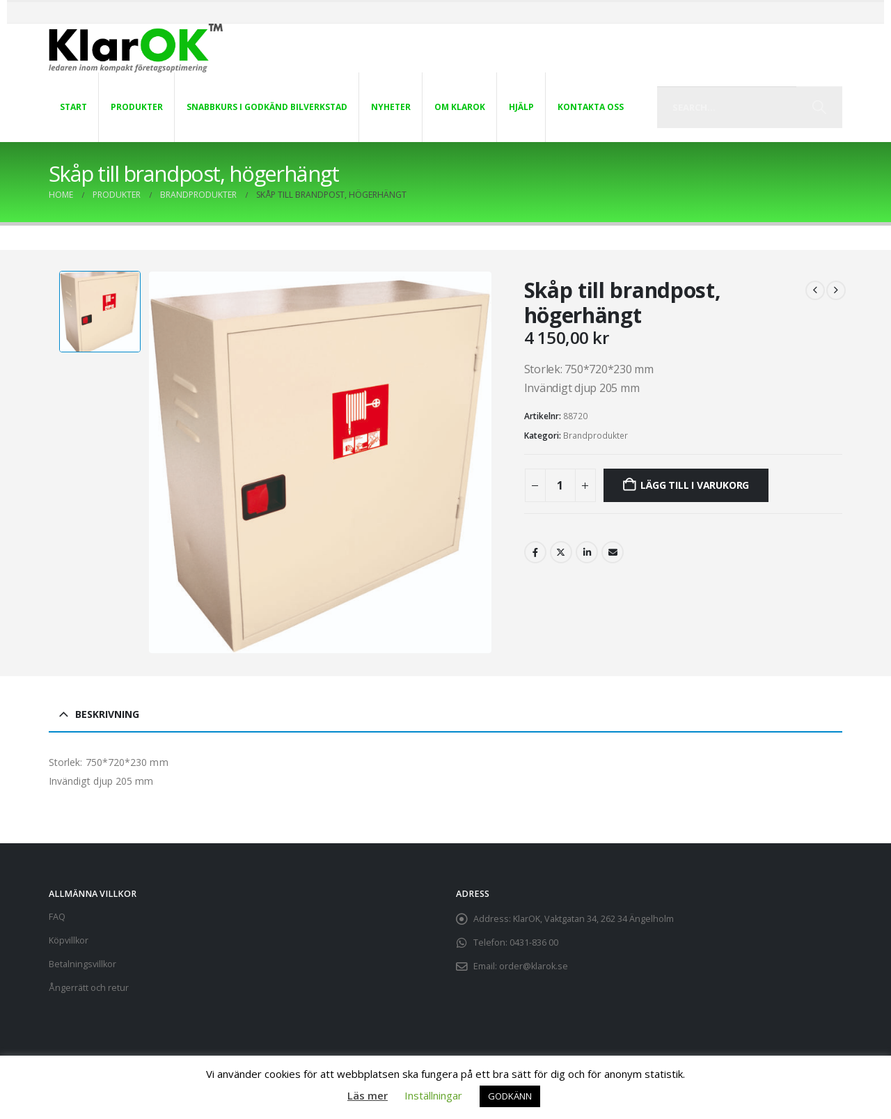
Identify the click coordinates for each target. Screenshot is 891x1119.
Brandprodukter (595, 435)
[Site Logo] (136, 48)
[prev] (815, 290)
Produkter (137, 107)
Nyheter (391, 107)
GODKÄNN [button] (510, 1096)
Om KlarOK (459, 107)
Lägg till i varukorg (694, 485)
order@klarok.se (533, 966)
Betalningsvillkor (82, 964)
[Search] (819, 107)
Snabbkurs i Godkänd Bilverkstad (267, 107)
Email (612, 552)
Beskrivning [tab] (107, 714)
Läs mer (367, 1095)
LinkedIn (587, 552)
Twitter (561, 552)
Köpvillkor (68, 940)
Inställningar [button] (433, 1095)
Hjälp (521, 107)
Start (73, 107)
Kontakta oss (591, 107)
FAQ (57, 917)
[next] (836, 290)
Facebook (535, 552)
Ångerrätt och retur (89, 988)
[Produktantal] (560, 485)
